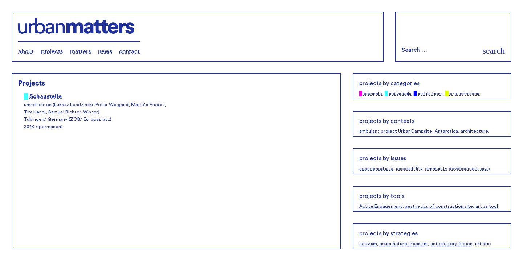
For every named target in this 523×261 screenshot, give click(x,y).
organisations (464, 93)
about (26, 51)
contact (129, 51)
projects (52, 51)
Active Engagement (380, 206)
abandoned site (376, 168)
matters (80, 51)
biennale (373, 93)
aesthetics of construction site (439, 206)
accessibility (409, 168)
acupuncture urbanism (404, 243)
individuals (400, 93)
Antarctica (446, 131)
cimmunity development (451, 168)
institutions (430, 93)
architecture (474, 131)
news (105, 51)
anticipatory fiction (451, 243)
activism (368, 243)
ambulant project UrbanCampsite (395, 131)
